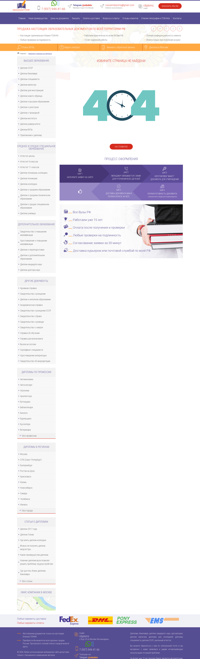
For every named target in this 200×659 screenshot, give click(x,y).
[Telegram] (58, 3)
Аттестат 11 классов (29, 167)
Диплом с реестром (29, 107)
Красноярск (25, 476)
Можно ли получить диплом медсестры (32, 547)
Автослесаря (26, 385)
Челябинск (25, 499)
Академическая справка (31, 305)
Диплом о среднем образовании (35, 189)
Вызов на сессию (28, 344)
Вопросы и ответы (111, 18)
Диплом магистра (28, 84)
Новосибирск (26, 487)
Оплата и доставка (91, 18)
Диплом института (28, 118)
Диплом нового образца (31, 96)
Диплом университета (30, 124)
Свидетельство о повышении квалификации (33, 233)
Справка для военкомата (31, 338)
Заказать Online (170, 6)
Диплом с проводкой (29, 112)
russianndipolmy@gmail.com (119, 5)
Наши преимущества (37, 18)
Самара (23, 493)
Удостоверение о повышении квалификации (33, 242)
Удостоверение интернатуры (33, 355)
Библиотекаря (26, 407)
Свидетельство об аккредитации (35, 361)
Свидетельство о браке (31, 316)
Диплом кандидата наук (31, 264)
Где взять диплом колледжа (33, 540)
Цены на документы (60, 18)
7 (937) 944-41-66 (53, 9)
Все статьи (27, 581)
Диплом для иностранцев (31, 90)
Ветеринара (25, 429)
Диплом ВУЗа (26, 129)
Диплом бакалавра (28, 73)
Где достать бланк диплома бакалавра (33, 572)
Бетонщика (25, 401)
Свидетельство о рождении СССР (35, 310)
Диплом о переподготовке (32, 249)
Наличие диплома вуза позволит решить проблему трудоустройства (36, 562)
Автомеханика (26, 379)
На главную (121, 146)
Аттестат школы (27, 156)
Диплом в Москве (158, 47)
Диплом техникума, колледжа (33, 172)
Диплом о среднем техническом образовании (35, 197)
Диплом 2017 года (28, 529)
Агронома (24, 390)
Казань (23, 482)
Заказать (76, 18)
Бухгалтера (25, 424)
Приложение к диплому (31, 135)
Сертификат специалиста (31, 349)
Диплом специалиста (29, 79)
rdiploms (148, 5)
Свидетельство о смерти (31, 327)
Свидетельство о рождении (33, 293)
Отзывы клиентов (130, 18)
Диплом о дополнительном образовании (32, 257)
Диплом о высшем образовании (34, 101)
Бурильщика (25, 418)
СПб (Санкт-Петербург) (31, 459)
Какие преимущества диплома (34, 554)
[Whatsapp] (54, 3)
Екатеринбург (26, 465)
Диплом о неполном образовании (35, 299)
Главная (22, 18)
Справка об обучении (30, 333)
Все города (27, 510)
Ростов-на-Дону (27, 471)
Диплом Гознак (27, 534)
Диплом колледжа (28, 184)
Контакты (177, 18)
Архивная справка (28, 288)
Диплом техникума (28, 178)
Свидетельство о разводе (32, 321)
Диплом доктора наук (30, 270)
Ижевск (24, 504)
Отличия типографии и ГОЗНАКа (155, 18)
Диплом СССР (26, 68)
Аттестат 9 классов (29, 161)
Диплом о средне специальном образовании (34, 206)
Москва (23, 454)
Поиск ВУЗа (28, 47)
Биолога (23, 413)
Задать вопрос (72, 47)
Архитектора (26, 396)
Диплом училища (28, 213)
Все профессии (29, 435)
